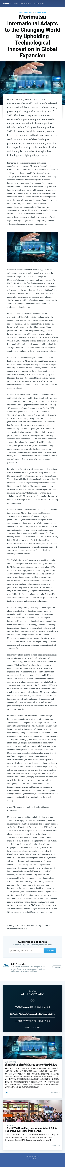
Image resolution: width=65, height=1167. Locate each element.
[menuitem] (16, 3)
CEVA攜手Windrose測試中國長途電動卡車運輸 (32, 1005)
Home (16, 3)
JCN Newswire (38, 3)
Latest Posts (33, 1159)
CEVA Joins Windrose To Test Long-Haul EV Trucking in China (32, 1012)
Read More (57, 967)
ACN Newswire (26, 3)
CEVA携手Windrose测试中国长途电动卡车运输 (32, 1019)
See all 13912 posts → (32, 1025)
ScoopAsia (7, 3)
